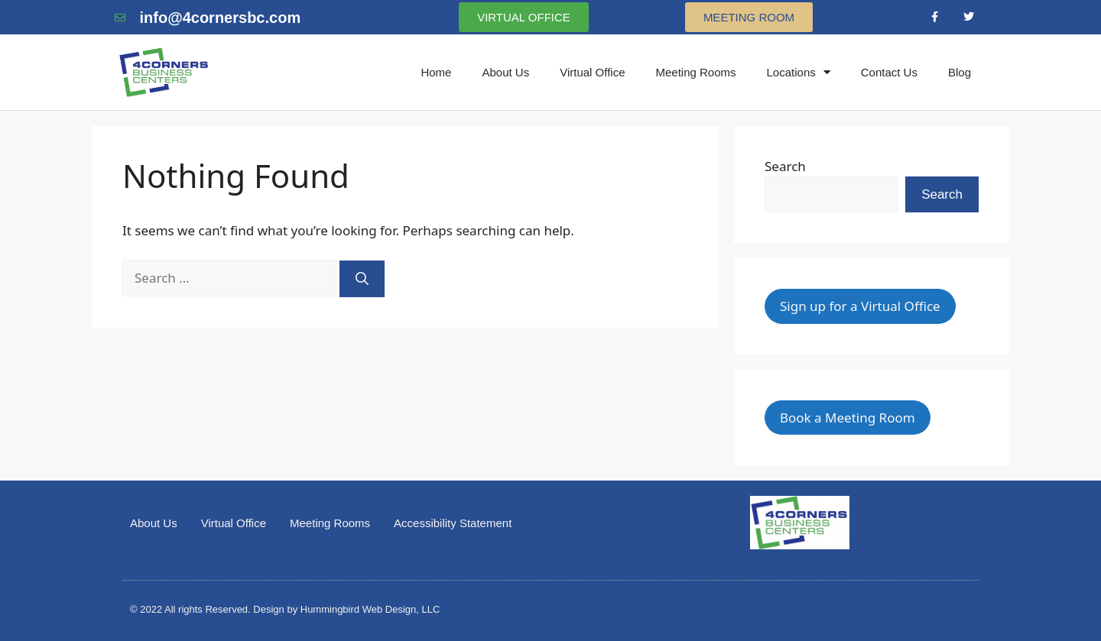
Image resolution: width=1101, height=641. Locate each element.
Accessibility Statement (453, 522)
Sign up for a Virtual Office (860, 306)
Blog (959, 72)
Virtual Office (592, 72)
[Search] (362, 279)
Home (436, 72)
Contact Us (889, 72)
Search (785, 166)
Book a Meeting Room (847, 417)
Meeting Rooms (695, 72)
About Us (505, 72)
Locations (798, 72)
